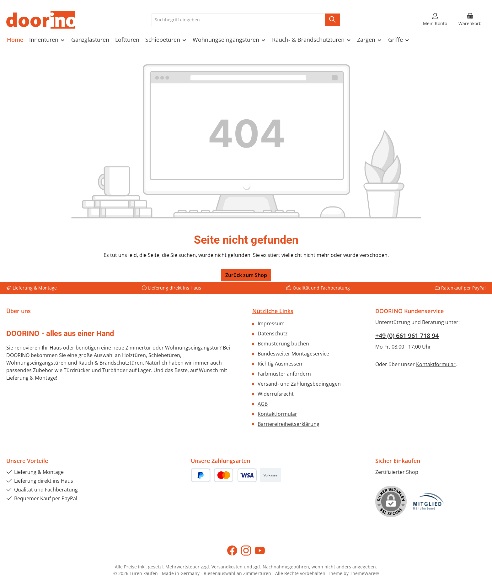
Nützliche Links (272, 311)
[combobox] (238, 20)
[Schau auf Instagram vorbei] (246, 550)
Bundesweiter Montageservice (293, 353)
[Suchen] (332, 20)
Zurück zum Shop (246, 275)
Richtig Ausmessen (280, 363)
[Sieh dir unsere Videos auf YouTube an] (260, 550)
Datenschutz (273, 333)
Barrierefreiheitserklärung (288, 424)
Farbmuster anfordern (284, 373)
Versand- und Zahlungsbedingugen (299, 383)
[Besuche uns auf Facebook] (232, 550)
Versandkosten (227, 567)
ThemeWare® (364, 573)
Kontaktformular (277, 413)
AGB (263, 403)
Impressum (271, 323)
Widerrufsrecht (276, 393)
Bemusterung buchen (283, 343)
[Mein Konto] (435, 20)
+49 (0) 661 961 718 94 (407, 335)
